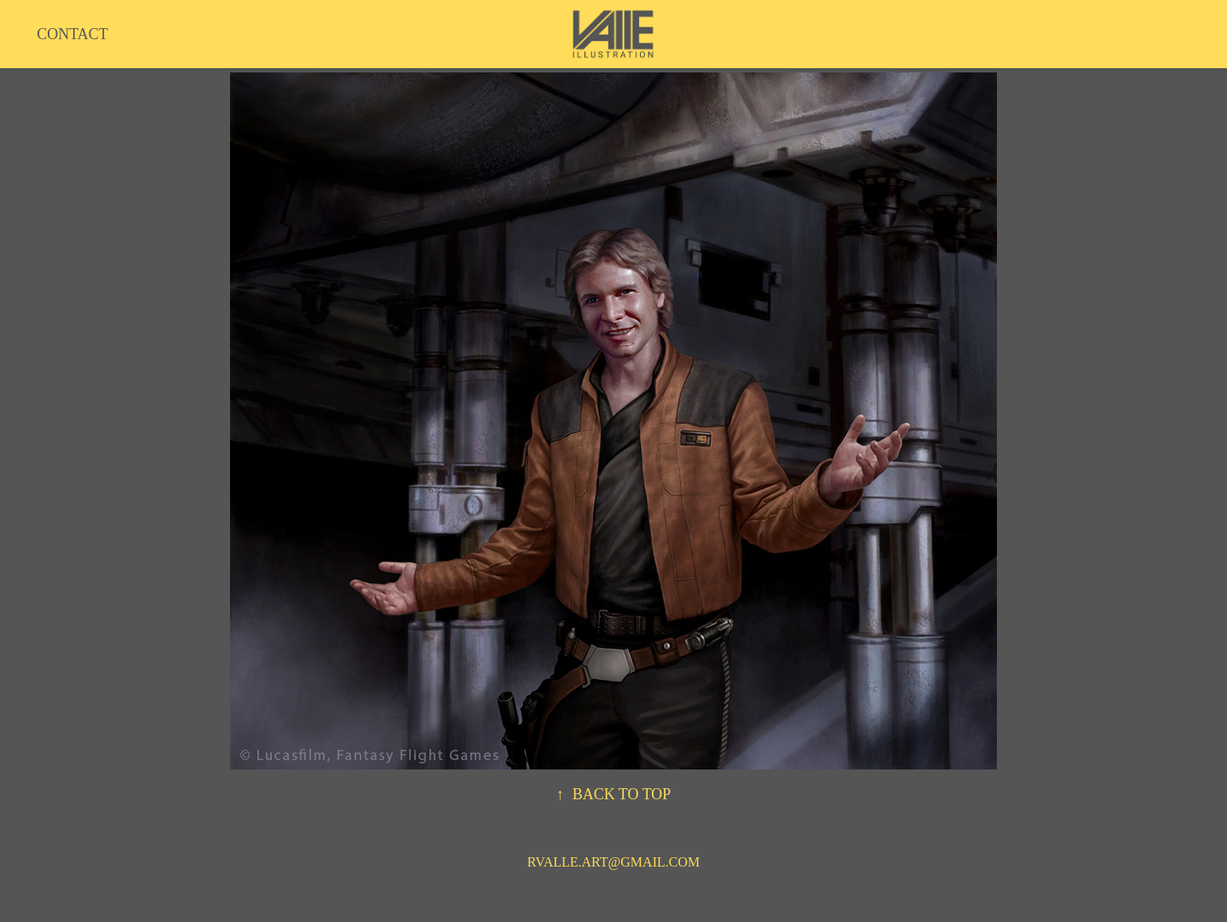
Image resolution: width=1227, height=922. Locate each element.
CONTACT (72, 34)
